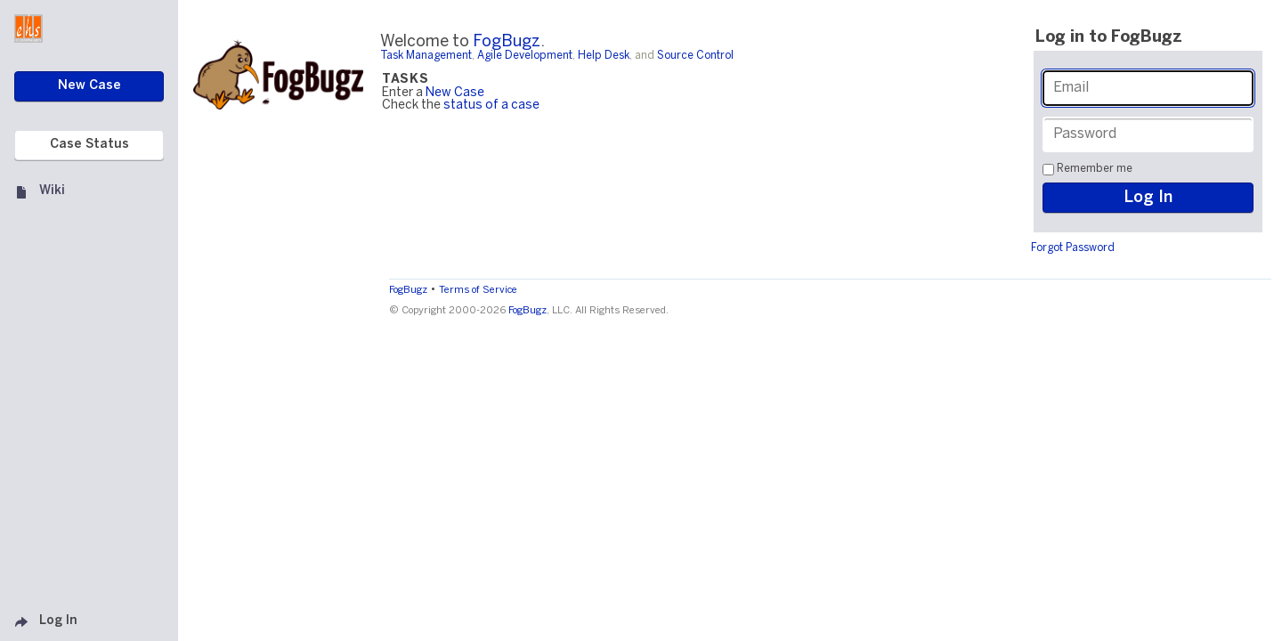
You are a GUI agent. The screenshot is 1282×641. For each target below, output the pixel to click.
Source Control (695, 56)
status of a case (491, 105)
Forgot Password (1073, 248)
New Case (455, 93)
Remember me (1094, 169)
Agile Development (524, 56)
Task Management (426, 56)
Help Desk (603, 56)
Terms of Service (478, 290)
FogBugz (506, 42)
